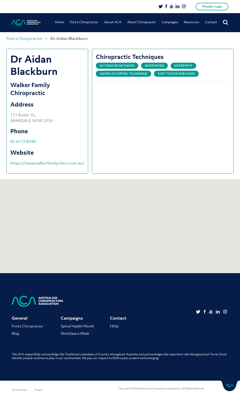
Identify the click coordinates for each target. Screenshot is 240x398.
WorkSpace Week (75, 333)
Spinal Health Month (77, 326)
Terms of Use (19, 390)
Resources (191, 22)
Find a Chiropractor (84, 22)
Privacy (38, 390)
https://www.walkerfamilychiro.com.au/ (47, 163)
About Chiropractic (141, 22)
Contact (211, 22)
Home (59, 22)
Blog (15, 333)
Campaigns (170, 22)
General (19, 318)
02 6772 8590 (23, 141)
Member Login (212, 6)
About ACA (112, 22)
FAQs (114, 326)
